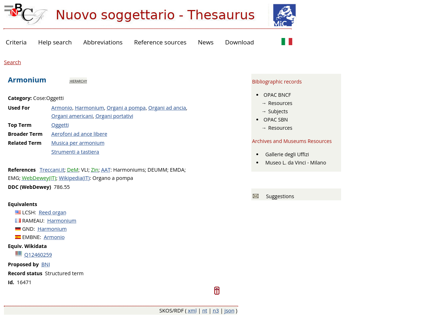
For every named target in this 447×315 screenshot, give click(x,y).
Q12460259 (38, 254)
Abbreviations (102, 42)
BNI (45, 264)
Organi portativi (114, 116)
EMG (13, 178)
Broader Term (25, 133)
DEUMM (157, 169)
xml (192, 310)
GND (28, 228)
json (229, 310)
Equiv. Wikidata (27, 246)
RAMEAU (32, 220)
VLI (84, 169)
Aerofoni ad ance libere (79, 133)
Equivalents (22, 204)
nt (204, 310)
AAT (106, 169)
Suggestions (279, 196)
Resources (280, 103)
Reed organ (52, 212)
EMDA (177, 169)
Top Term (20, 124)
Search (12, 62)
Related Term (25, 142)
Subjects (278, 111)
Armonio (61, 107)
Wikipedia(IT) (74, 178)
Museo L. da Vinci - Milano (295, 162)
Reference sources (160, 42)
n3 (216, 310)
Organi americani (72, 116)
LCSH (28, 212)
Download (239, 42)
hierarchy (78, 80)
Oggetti (60, 124)
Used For (19, 107)
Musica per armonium (77, 142)
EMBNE (31, 237)
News (206, 42)
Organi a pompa (126, 107)
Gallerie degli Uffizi (287, 154)
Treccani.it (52, 169)
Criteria (16, 42)
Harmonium (89, 107)
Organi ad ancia (167, 107)
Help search (55, 42)
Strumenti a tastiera (75, 151)
